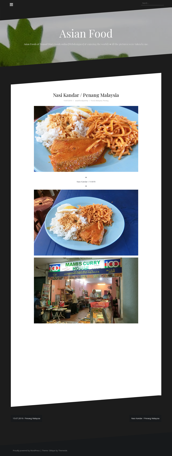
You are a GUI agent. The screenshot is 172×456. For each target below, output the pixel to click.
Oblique (52, 450)
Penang (105, 101)
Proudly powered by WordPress (26, 450)
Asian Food (86, 33)
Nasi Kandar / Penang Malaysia (145, 418)
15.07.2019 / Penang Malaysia (26, 418)
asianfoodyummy (81, 101)
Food (93, 101)
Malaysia (99, 101)
